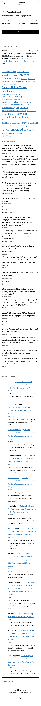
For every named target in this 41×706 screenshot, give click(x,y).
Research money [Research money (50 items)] (7, 120)
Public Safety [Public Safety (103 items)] (29, 114)
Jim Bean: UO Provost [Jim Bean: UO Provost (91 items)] (11, 97)
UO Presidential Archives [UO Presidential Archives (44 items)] (9, 133)
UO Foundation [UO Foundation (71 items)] (29, 130)
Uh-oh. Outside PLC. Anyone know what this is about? (20, 274)
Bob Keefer (12, 528)
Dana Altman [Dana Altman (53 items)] (6, 82)
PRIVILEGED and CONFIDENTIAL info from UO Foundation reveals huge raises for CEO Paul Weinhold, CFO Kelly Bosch (21, 559)
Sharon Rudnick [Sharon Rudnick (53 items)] (33, 123)
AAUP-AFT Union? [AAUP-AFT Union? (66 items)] (9, 72)
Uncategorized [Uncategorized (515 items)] (12, 129)
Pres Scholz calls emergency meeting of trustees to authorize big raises (19, 351)
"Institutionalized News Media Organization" (20, 61)
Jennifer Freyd (13, 478)
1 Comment (6, 284)
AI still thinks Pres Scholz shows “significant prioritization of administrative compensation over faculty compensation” (17, 221)
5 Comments (6, 366)
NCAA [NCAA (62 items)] (23, 105)
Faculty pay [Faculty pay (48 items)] (13, 84)
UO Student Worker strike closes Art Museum (18, 199)
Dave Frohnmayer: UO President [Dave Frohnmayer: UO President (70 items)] (23, 82)
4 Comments (6, 308)
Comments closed (8, 193)
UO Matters (20, 3)
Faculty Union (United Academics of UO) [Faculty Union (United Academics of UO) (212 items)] (14, 89)
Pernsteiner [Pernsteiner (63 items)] (31, 111)
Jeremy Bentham (14, 430)
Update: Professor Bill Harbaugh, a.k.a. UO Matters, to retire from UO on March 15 (20, 385)
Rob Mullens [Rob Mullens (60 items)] (6, 123)
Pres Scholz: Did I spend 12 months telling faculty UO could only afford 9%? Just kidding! (20, 291)
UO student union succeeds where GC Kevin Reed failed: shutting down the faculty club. (19, 174)
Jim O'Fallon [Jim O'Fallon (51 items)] (25, 97)
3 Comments (6, 167)
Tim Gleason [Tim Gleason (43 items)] (5, 126)
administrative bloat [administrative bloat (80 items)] (10, 75)
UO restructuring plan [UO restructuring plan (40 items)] (23, 133)
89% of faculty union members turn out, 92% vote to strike (20, 330)
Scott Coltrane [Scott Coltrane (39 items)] (16, 123)
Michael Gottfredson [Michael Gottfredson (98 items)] (11, 104)
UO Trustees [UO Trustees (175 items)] (8, 136)
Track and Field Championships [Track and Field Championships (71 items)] (22, 126)
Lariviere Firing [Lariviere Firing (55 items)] (7, 100)
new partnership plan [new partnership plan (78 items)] (10, 108)
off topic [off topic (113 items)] (24, 107)
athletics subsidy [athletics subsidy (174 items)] (11, 78)
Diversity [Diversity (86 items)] (6, 84)
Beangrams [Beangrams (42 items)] (24, 79)
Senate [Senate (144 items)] (24, 122)
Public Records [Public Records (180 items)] (14, 113)
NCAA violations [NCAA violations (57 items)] (31, 105)
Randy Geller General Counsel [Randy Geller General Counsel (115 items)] (16, 117)
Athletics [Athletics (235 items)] (24, 75)
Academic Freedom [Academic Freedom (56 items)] (23, 72)
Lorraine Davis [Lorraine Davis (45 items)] (17, 99)
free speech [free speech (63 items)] (6, 94)
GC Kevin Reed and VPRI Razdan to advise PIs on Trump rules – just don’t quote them (19, 249)
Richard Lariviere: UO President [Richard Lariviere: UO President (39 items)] (22, 120)
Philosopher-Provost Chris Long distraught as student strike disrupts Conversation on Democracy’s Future (19, 148)
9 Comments (6, 268)
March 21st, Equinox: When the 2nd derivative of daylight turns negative (18, 314)
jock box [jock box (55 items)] (32, 97)
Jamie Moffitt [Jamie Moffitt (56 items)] (16, 94)
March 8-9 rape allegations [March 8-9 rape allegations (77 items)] (12, 102)
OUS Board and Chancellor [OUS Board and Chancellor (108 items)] (14, 110)
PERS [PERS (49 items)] (4, 114)
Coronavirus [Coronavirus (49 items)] (31, 79)
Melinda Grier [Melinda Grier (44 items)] (27, 102)
